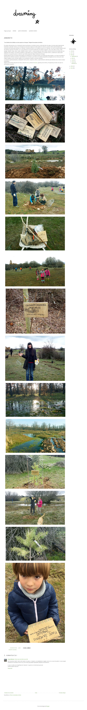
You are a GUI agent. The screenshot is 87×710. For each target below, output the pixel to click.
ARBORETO (74, 63)
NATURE (15, 649)
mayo (73, 60)
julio (73, 58)
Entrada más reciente (8, 692)
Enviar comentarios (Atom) (15, 695)
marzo (73, 61)
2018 (72, 51)
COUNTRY (11, 649)
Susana (35, 62)
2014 (72, 68)
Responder (10, 668)
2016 (72, 54)
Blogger (47, 706)
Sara (28, 62)
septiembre (74, 56)
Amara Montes (11, 659)
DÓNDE (14, 31)
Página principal (7, 31)
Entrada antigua (62, 692)
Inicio (36, 692)
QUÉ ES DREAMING (22, 31)
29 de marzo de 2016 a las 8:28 (21, 659)
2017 (72, 53)
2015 (72, 66)
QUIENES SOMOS (33, 31)
